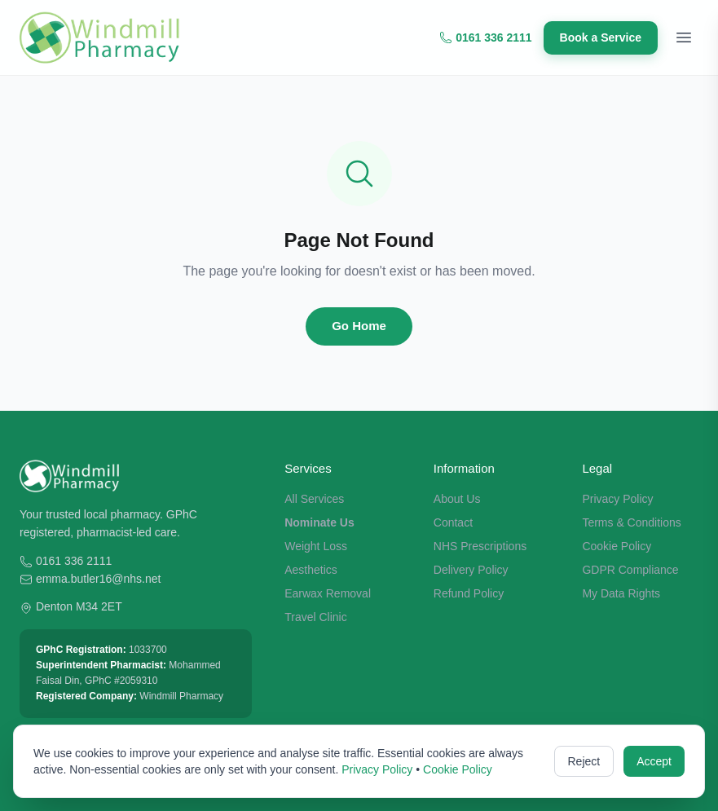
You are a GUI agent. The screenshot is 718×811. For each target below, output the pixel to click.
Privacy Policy (617, 498)
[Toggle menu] (683, 37)
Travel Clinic (315, 617)
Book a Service (600, 37)
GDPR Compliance (630, 569)
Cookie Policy (616, 546)
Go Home (359, 326)
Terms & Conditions (631, 522)
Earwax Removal (327, 593)
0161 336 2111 (485, 37)
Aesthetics (310, 569)
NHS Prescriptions (480, 546)
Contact (453, 522)
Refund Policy (469, 593)
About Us (457, 498)
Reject (584, 761)
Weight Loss (315, 546)
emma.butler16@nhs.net (98, 578)
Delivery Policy (471, 569)
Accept (654, 761)
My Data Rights (621, 593)
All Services (314, 498)
